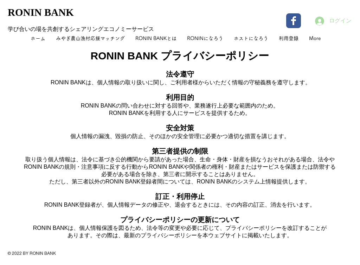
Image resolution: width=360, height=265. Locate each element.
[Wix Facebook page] (293, 20)
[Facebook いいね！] (308, 258)
